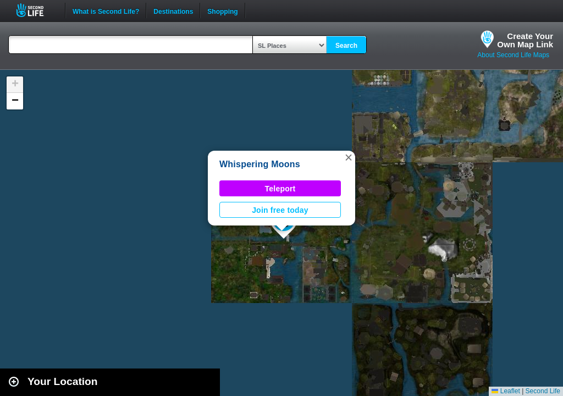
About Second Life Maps (513, 55)
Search (346, 46)
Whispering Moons (259, 164)
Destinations (173, 10)
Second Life (36, 10)
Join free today (280, 210)
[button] (348, 157)
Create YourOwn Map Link (525, 40)
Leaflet (506, 391)
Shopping (222, 10)
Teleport (280, 188)
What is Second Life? (106, 10)
